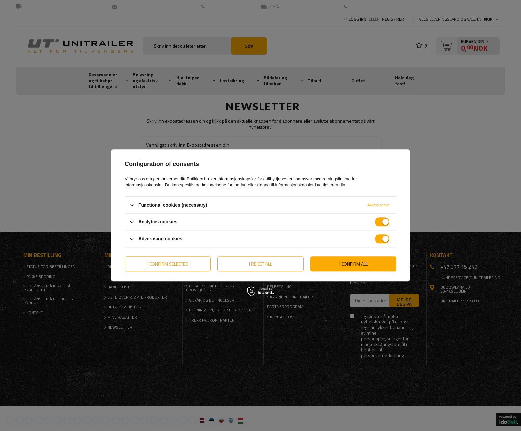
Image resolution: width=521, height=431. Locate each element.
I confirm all (353, 263)
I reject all (260, 263)
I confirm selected (167, 263)
